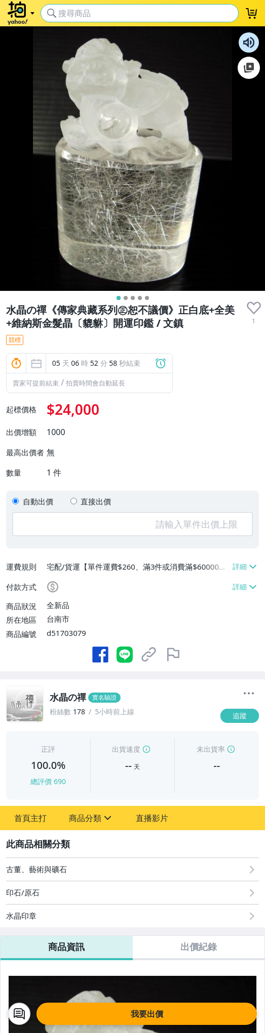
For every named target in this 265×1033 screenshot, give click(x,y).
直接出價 (96, 501)
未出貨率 (211, 749)
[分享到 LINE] (125, 655)
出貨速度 (126, 749)
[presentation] (253, 308)
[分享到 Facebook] (100, 655)
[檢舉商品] (173, 655)
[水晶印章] (132, 916)
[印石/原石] (132, 892)
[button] (30, 818)
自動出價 (38, 501)
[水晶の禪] (132, 698)
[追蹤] (239, 716)
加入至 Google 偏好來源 (249, 68)
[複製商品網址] (149, 655)
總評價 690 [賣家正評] (48, 781)
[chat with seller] (19, 1014)
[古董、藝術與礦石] (132, 869)
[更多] (249, 693)
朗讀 (249, 42)
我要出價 (147, 1013)
